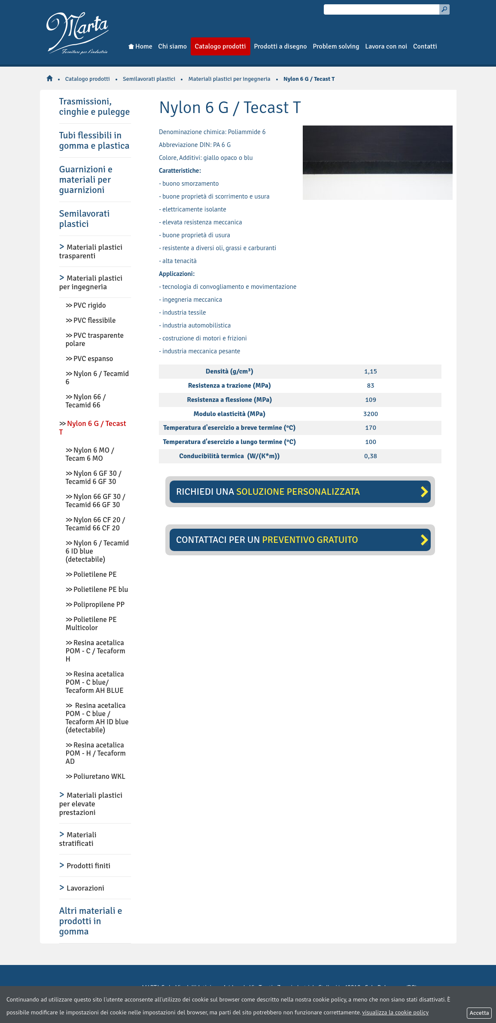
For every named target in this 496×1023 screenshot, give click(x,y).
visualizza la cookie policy (395, 1012)
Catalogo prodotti (87, 79)
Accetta (479, 1013)
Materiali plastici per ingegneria (229, 79)
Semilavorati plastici (149, 79)
